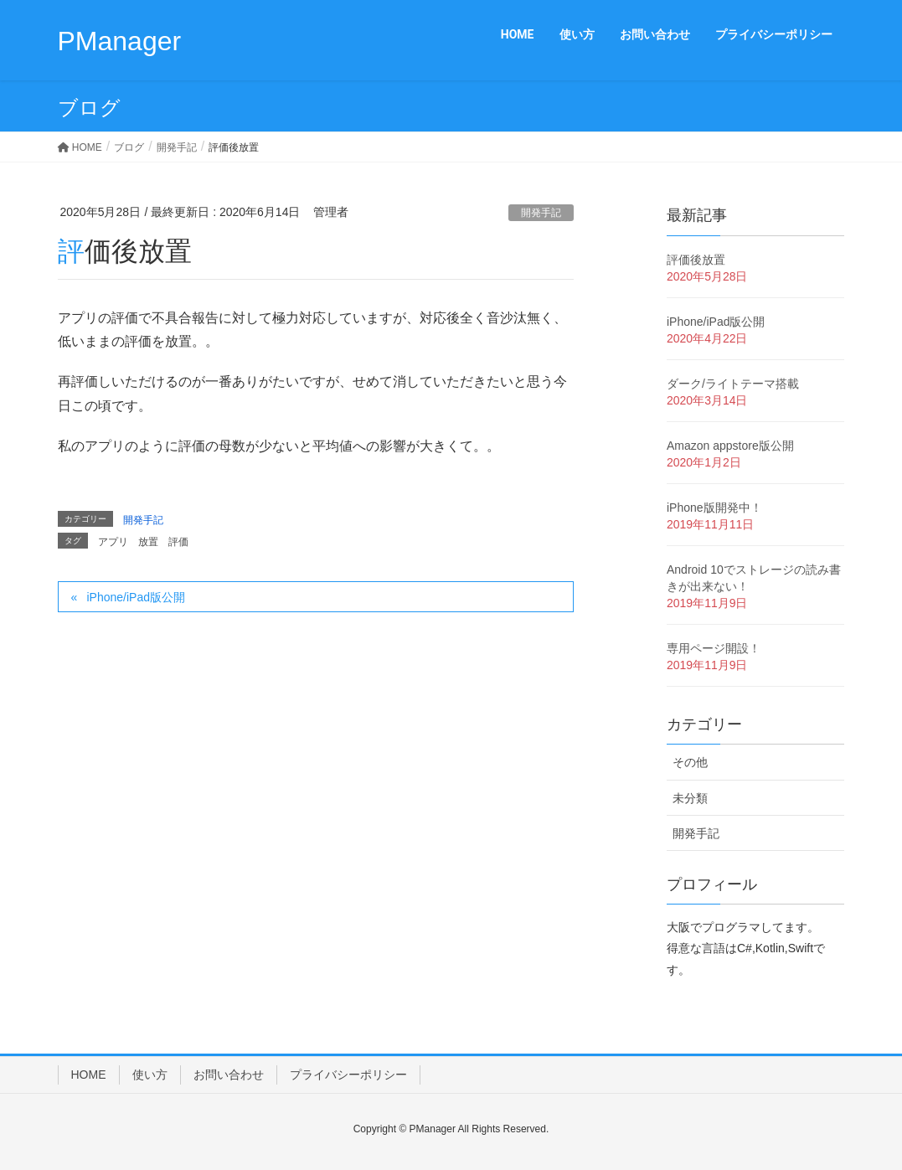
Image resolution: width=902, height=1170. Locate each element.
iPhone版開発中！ (714, 507)
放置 (148, 542)
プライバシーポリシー (348, 1074)
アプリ (113, 542)
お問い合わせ (228, 1074)
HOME (88, 1074)
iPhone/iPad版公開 (135, 597)
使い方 (150, 1074)
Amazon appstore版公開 (730, 445)
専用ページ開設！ (713, 648)
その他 (690, 762)
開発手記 (541, 213)
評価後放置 (696, 259)
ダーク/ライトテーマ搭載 (733, 383)
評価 (178, 542)
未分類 (690, 798)
